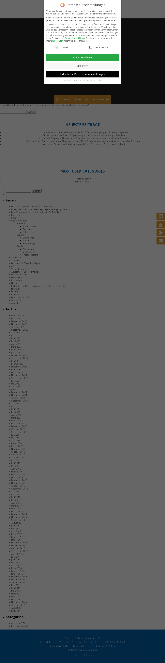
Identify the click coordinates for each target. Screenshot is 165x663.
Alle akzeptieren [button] (82, 57)
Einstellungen (57, 40)
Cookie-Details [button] (68, 80)
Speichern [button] (82, 65)
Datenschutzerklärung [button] (84, 80)
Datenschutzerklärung (75, 38)
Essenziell (61, 47)
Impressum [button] (98, 80)
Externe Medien (98, 47)
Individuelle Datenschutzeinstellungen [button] (82, 74)
